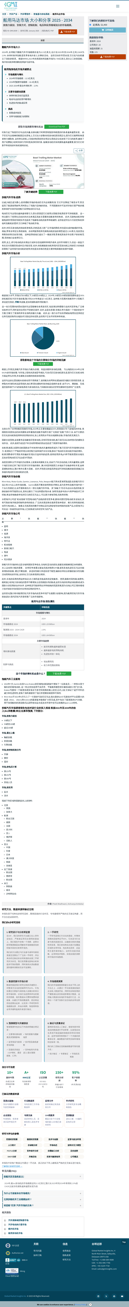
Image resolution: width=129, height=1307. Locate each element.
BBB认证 (26, 1077)
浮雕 (17, 302)
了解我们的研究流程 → (12, 1166)
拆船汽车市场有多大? (43, 1176)
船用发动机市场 (15, 1233)
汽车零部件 (25, 14)
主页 (4, 14)
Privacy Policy (80, 1304)
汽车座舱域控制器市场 (18, 1220)
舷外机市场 (13, 1229)
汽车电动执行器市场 (17, 1224)
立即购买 (107, 30)
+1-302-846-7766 (103, 1262)
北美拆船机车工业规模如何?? (43, 1199)
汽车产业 (13, 14)
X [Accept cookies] (90, 1304)
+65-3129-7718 (103, 1265)
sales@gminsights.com (107, 1269)
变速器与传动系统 (41, 14)
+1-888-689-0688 (106, 1259)
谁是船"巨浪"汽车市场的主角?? (43, 1205)
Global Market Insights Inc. (15, 1296)
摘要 (43, 40)
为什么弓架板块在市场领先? (43, 1193)
